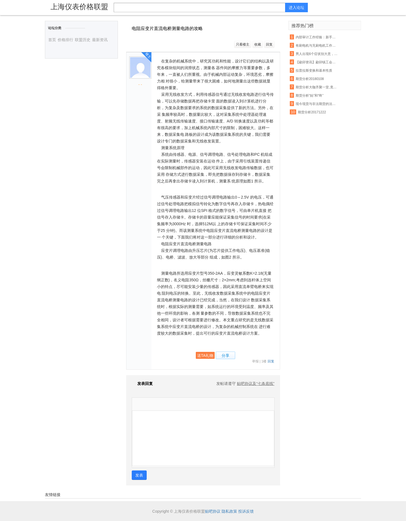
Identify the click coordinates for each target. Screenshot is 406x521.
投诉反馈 (246, 511)
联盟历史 (82, 39)
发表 (139, 475)
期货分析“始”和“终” (309, 95)
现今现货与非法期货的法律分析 (317, 104)
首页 (52, 39)
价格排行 (65, 39)
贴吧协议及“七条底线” (255, 383)
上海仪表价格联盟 (79, 6)
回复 (269, 44)
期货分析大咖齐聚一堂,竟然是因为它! (317, 87)
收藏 (257, 44)
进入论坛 (296, 7)
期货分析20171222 (312, 112)
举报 (255, 361)
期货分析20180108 (310, 79)
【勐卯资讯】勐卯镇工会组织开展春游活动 (317, 62)
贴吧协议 (212, 511)
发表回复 (142, 383)
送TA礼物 (205, 355)
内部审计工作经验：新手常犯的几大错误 (317, 37)
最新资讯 (100, 39)
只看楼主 (242, 44)
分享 (225, 355)
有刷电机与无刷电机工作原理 (317, 45)
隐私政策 (229, 511)
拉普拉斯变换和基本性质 (314, 70)
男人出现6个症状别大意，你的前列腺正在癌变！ (317, 54)
